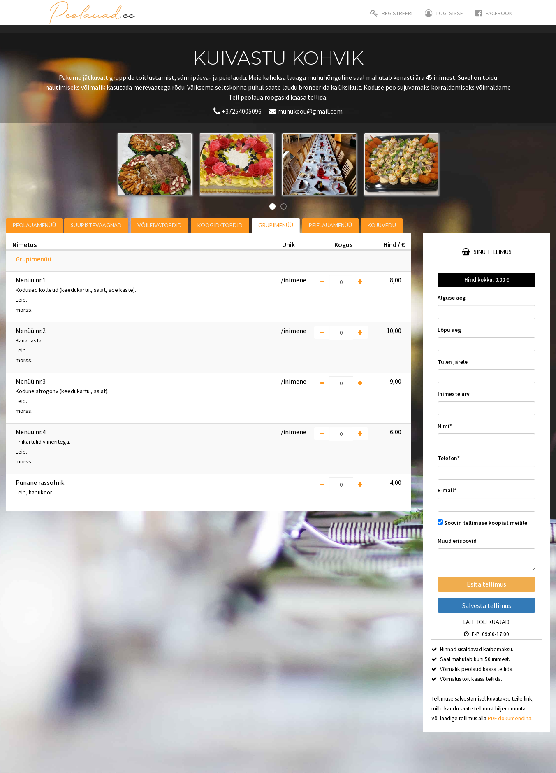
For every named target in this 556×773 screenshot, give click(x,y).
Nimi (445, 426)
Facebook (493, 13)
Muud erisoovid (457, 541)
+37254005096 (238, 111)
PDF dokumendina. (510, 718)
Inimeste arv (454, 394)
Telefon (449, 458)
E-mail (447, 490)
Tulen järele (453, 362)
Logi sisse (444, 13)
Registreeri (391, 13)
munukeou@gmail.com (306, 111)
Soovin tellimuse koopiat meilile (485, 522)
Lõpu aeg (449, 329)
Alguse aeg (452, 297)
